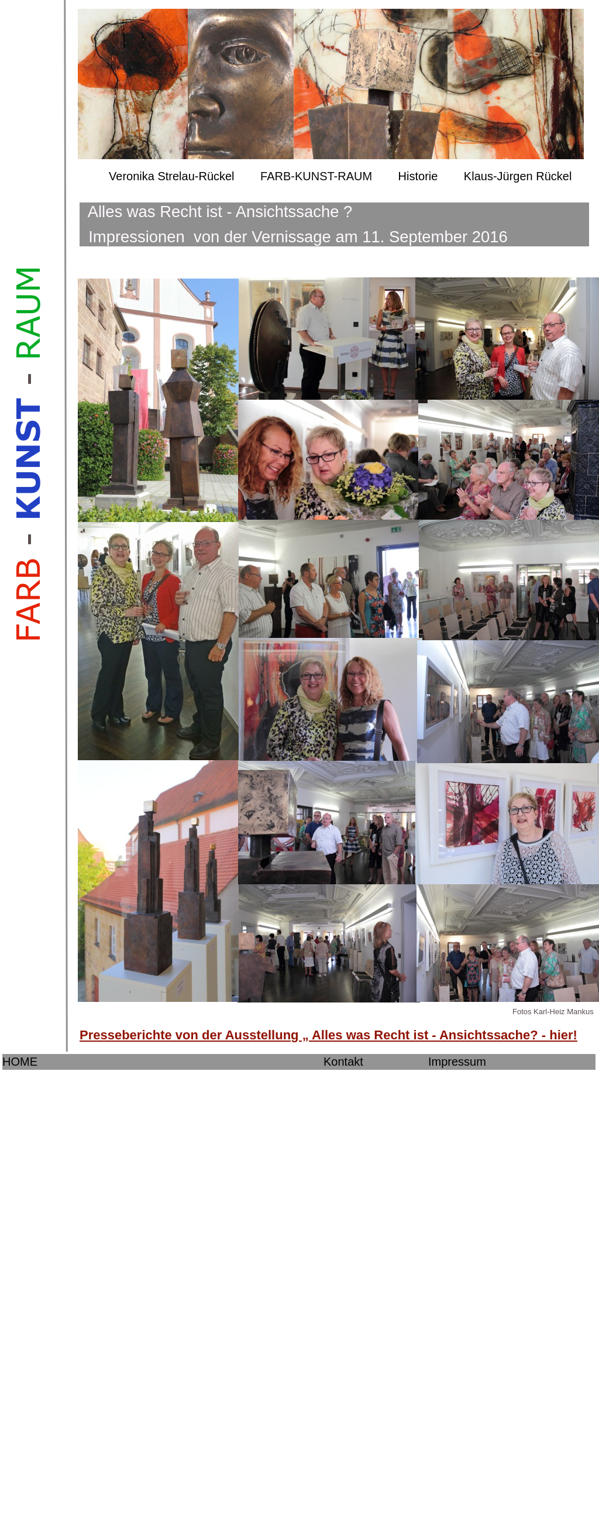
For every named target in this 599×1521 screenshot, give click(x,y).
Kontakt (343, 1061)
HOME (19, 1061)
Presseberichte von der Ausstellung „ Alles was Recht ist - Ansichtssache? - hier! (328, 1035)
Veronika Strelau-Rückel (172, 176)
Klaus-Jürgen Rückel (518, 176)
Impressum (457, 1061)
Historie (418, 176)
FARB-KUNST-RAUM (316, 176)
